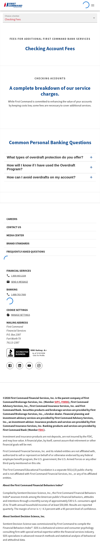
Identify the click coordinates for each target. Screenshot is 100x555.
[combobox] (50, 18)
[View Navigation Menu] (92, 5)
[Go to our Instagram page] (38, 365)
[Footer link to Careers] (50, 219)
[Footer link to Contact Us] (50, 227)
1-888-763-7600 (16, 294)
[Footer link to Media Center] (50, 235)
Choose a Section (12, 16)
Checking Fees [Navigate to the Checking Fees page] (13, 19)
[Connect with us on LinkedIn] (19, 365)
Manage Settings (18, 315)
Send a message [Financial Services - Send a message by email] (17, 281)
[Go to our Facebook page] (9, 365)
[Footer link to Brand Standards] (50, 243)
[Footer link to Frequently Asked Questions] (50, 252)
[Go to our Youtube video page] (29, 365)
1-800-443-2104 (16, 275)
